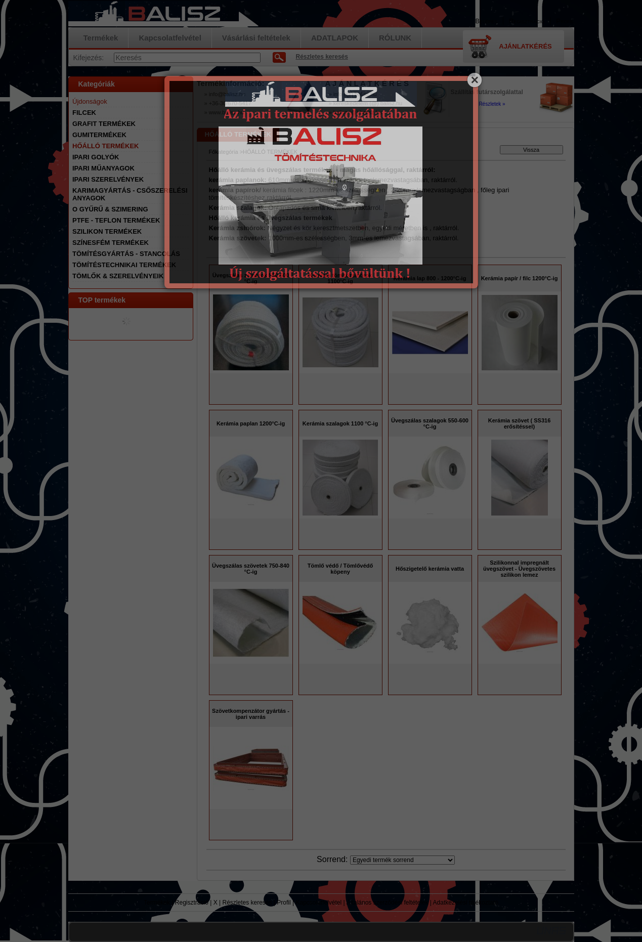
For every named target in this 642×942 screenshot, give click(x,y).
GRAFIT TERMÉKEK (104, 123)
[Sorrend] (402, 860)
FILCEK (84, 112)
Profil (283, 902)
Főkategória (223, 152)
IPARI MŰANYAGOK (103, 168)
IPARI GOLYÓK (95, 157)
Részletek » (492, 104)
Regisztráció (191, 902)
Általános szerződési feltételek (387, 902)
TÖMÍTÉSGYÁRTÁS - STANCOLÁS (126, 254)
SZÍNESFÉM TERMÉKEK (110, 242)
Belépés (486, 21)
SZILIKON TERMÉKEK (107, 231)
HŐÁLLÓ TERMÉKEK (105, 146)
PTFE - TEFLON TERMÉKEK (116, 220)
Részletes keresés (247, 902)
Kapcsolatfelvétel (318, 902)
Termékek (157, 902)
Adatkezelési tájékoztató (465, 902)
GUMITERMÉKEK (99, 135)
